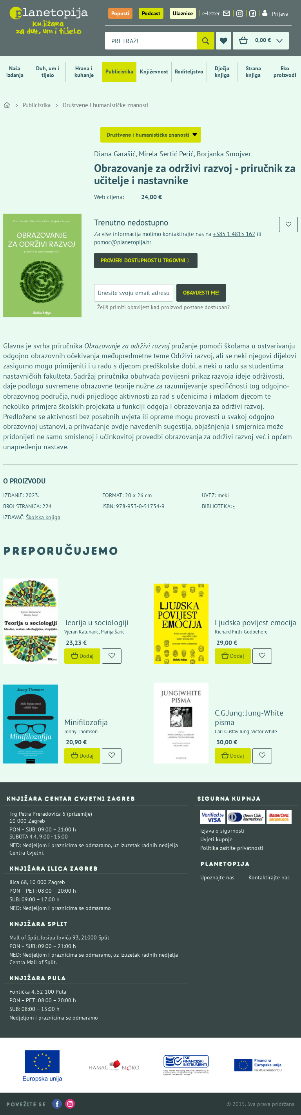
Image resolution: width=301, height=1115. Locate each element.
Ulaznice (183, 13)
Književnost (154, 71)
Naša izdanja (15, 72)
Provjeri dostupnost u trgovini (146, 260)
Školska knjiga (43, 517)
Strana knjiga (253, 72)
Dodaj (82, 655)
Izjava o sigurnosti (222, 830)
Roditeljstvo (189, 71)
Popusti (120, 13)
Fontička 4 (21, 991)
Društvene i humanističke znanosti (105, 105)
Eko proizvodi (285, 72)
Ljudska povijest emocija (255, 622)
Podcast (151, 13)
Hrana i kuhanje (84, 72)
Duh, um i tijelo (47, 72)
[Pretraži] (205, 40)
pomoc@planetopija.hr (122, 242)
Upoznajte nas (217, 877)
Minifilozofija (86, 722)
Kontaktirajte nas (269, 877)
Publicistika (119, 71)
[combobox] (151, 40)
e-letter (216, 13)
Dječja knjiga (222, 72)
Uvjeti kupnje (216, 839)
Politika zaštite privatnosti (231, 847)
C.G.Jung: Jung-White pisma (249, 717)
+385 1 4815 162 (234, 234)
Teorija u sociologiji (96, 622)
